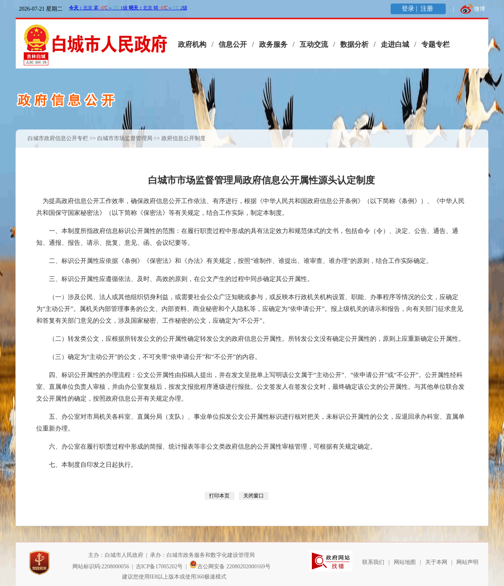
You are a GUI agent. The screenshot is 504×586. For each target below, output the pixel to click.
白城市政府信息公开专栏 (58, 138)
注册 (428, 8)
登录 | (410, 8)
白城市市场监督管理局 (124, 138)
